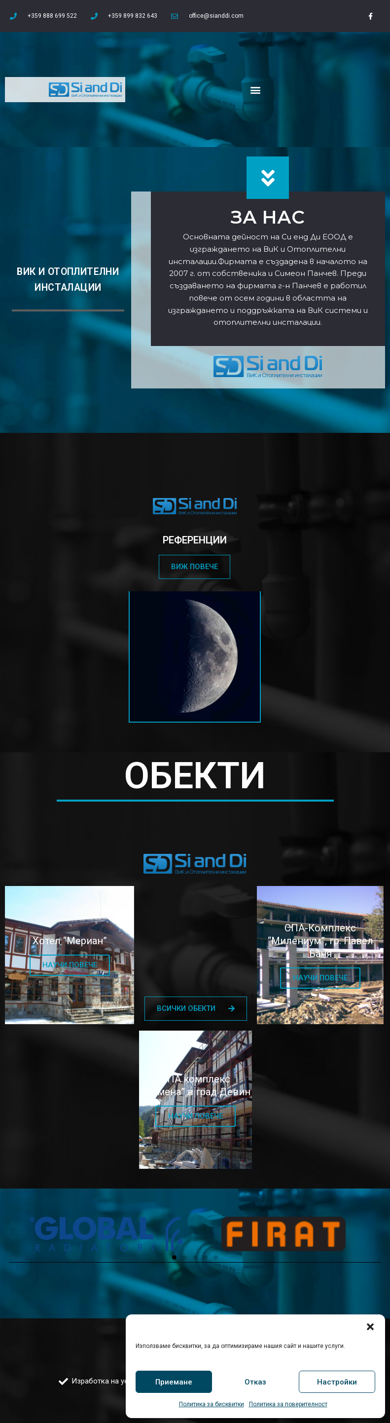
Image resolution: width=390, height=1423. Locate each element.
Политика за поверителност (288, 1404)
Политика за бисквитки (211, 1404)
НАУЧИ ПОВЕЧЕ (69, 965)
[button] (370, 1327)
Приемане (173, 1382)
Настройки (337, 1382)
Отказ (255, 1382)
